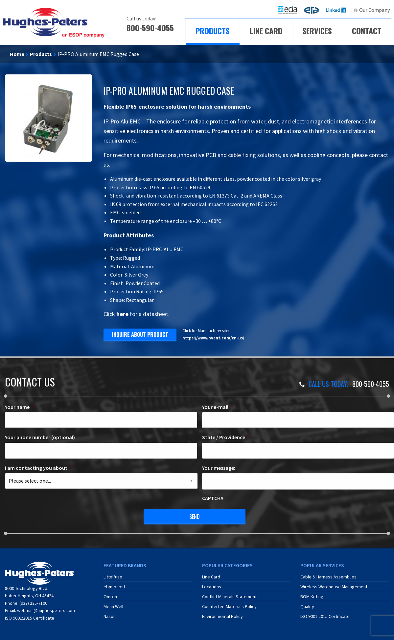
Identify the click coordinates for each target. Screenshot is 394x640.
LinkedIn (336, 10)
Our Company (374, 10)
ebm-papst (114, 587)
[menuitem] (287, 10)
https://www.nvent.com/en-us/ (213, 337)
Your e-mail (217, 407)
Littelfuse (113, 577)
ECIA (290, 10)
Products (213, 31)
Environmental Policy (222, 616)
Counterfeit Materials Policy (229, 606)
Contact (366, 31)
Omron (110, 597)
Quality (307, 606)
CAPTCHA (212, 498)
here (122, 314)
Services (317, 31)
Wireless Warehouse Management (333, 587)
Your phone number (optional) (40, 437)
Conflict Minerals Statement (229, 597)
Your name (20, 407)
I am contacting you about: (39, 468)
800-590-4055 (150, 28)
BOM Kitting (311, 597)
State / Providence (226, 437)
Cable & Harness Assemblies (328, 577)
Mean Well (113, 606)
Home (17, 54)
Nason (110, 616)
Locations (211, 587)
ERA (313, 10)
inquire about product (140, 334)
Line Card (266, 31)
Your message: (218, 468)
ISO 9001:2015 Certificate (29, 618)
